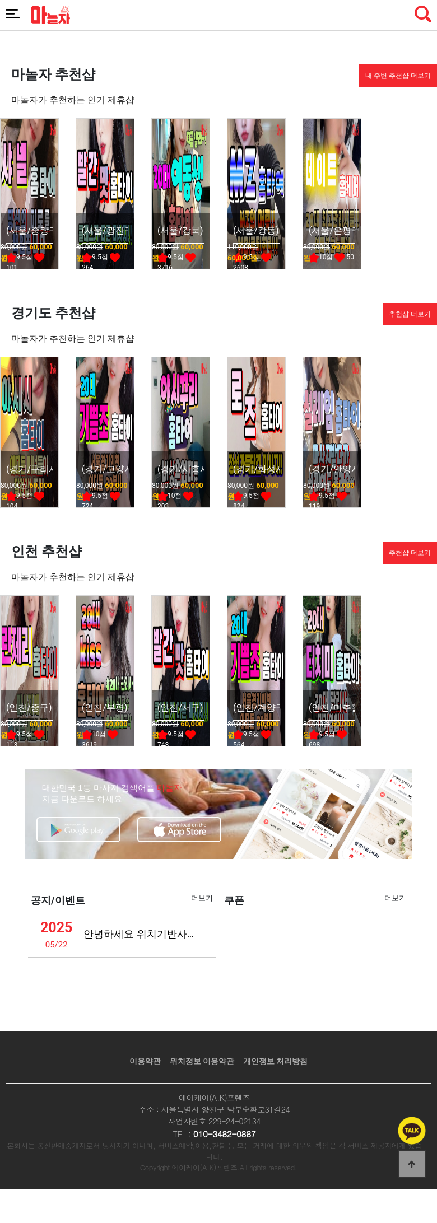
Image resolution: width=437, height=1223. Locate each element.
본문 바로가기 (0, 0)
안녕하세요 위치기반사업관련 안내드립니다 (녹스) (143, 934)
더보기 (202, 898)
